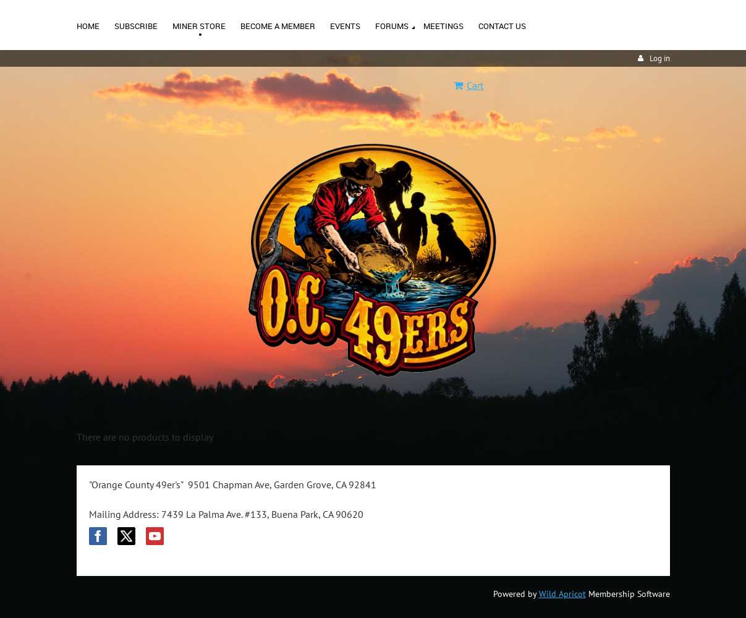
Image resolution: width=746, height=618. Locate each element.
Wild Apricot (562, 593)
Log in (660, 58)
